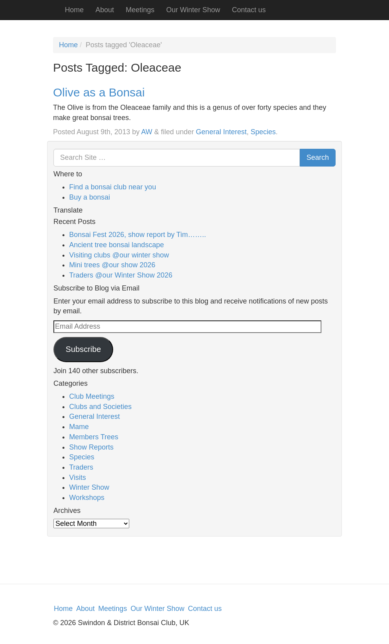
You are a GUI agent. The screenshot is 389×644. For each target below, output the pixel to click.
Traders (81, 467)
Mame (79, 427)
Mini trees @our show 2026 (112, 265)
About (104, 10)
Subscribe (83, 349)
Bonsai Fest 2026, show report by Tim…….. (137, 235)
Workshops (87, 498)
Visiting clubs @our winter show (119, 255)
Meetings (140, 10)
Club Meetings (91, 396)
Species (263, 132)
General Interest (221, 132)
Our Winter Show (193, 10)
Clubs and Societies (100, 407)
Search (317, 157)
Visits (77, 477)
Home (74, 10)
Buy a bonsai (89, 197)
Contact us (249, 10)
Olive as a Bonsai (99, 92)
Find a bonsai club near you (112, 187)
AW (146, 132)
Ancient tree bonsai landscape (116, 245)
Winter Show (89, 487)
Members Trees (93, 437)
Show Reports (91, 447)
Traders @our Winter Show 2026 (120, 275)
